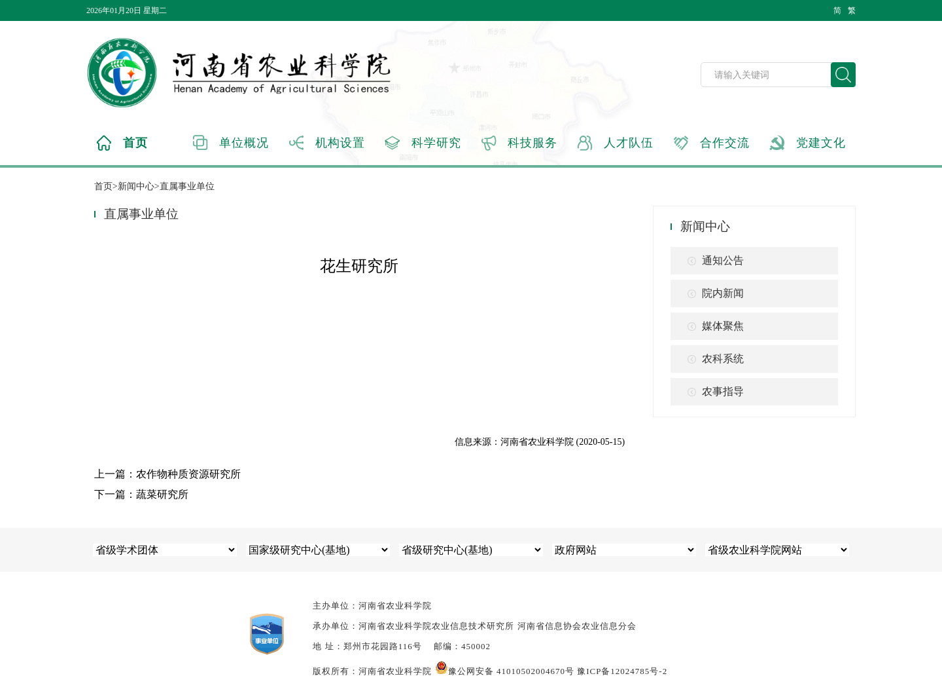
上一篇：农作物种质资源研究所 (167, 474)
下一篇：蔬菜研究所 (141, 494)
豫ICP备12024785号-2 (622, 671)
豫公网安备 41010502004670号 (504, 671)
